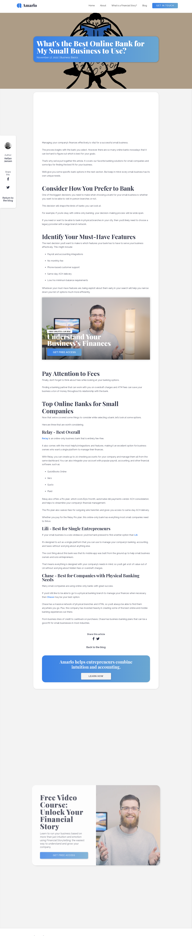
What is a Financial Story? (124, 5)
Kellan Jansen (8, 159)
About (103, 5)
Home (92, 5)
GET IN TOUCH (165, 5)
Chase (50, 597)
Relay (45, 438)
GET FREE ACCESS (64, 860)
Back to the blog (96, 647)
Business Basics (69, 57)
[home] (27, 6)
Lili (136, 535)
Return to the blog (8, 199)
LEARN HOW (96, 676)
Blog (144, 5)
